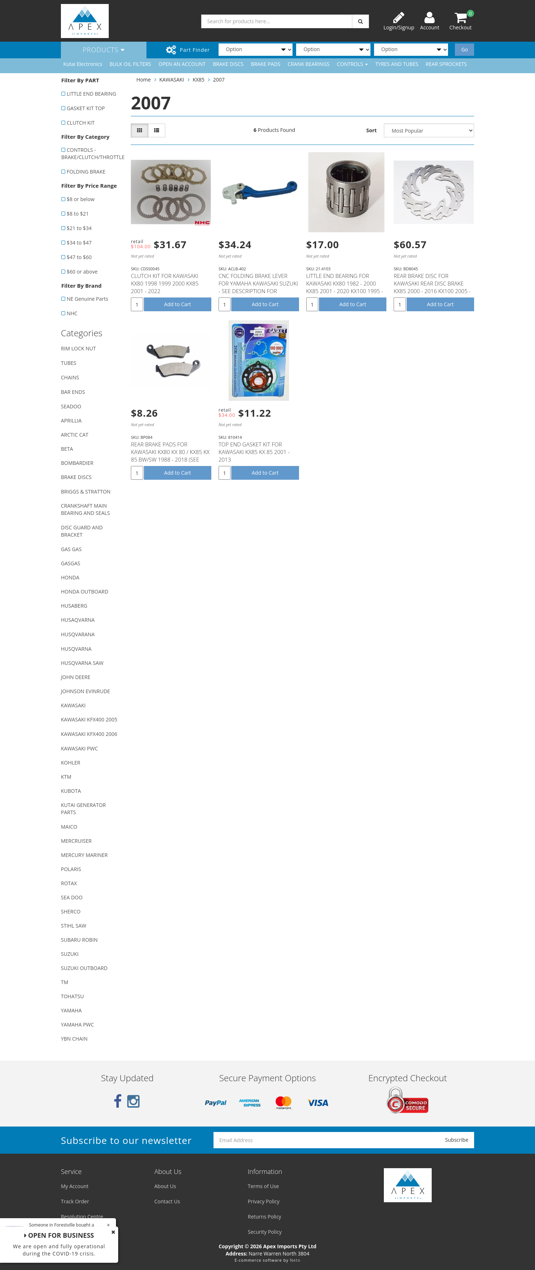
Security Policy (265, 1231)
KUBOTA (71, 790)
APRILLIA (71, 420)
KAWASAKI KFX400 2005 (89, 719)
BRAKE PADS (266, 64)
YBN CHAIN (74, 1038)
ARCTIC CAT (74, 434)
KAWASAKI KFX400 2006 (89, 733)
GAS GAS (71, 549)
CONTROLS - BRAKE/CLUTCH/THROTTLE (92, 153)
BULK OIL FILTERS (130, 64)
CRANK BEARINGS (309, 64)
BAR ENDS (73, 391)
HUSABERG (74, 605)
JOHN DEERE (75, 677)
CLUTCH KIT (81, 122)
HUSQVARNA (76, 648)
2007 (219, 79)
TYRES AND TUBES (396, 64)
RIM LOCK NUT (78, 348)
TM (64, 982)
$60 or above (82, 271)
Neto (295, 1260)
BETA (67, 448)
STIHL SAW (73, 925)
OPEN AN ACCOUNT (182, 64)
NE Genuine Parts (87, 298)
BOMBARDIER (77, 462)
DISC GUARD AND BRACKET (82, 531)
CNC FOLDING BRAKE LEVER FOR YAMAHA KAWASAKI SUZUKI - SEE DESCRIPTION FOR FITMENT (258, 287)
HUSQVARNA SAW (82, 662)
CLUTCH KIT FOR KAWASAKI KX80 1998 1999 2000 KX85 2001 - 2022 (164, 283)
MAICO (69, 826)
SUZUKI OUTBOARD (84, 968)
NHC (72, 313)
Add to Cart (177, 304)
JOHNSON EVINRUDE (85, 691)
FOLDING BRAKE (86, 171)
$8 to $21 (78, 213)
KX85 (198, 79)
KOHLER (70, 762)
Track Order (75, 1201)
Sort (371, 130)
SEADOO (71, 406)
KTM (66, 776)
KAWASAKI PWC (79, 748)
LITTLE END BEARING (91, 93)
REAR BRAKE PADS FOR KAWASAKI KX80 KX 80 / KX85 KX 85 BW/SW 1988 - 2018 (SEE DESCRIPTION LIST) (170, 456)
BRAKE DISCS (228, 64)
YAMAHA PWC (77, 1024)
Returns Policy (264, 1216)
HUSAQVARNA (78, 619)
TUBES (68, 362)
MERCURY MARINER (84, 854)
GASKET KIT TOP (86, 108)
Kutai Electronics (83, 64)
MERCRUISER (76, 840)
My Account (74, 1186)
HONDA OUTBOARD (84, 591)
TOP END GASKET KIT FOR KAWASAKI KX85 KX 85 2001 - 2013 (254, 452)
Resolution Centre (82, 1216)
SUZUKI (70, 953)
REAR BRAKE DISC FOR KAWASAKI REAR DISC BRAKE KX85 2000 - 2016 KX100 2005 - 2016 (432, 287)
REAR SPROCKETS (446, 64)
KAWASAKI (73, 705)
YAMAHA (71, 1010)
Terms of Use (263, 1186)
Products (104, 49)
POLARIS (71, 869)
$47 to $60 (79, 257)
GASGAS (70, 563)
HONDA (70, 577)
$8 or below (81, 199)
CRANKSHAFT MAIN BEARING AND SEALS (85, 509)
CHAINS (70, 377)
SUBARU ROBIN (79, 939)
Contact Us (167, 1201)
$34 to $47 (79, 242)
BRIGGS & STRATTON (86, 491)
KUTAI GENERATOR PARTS (83, 808)
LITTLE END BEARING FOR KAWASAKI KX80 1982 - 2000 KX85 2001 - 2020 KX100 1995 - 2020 (344, 287)
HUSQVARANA (78, 634)
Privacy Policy (263, 1201)
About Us (165, 1186)
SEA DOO (72, 897)
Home (143, 79)
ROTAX (69, 883)
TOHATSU (72, 996)
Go (464, 49)
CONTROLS (352, 64)
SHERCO (70, 911)
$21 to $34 (79, 228)
